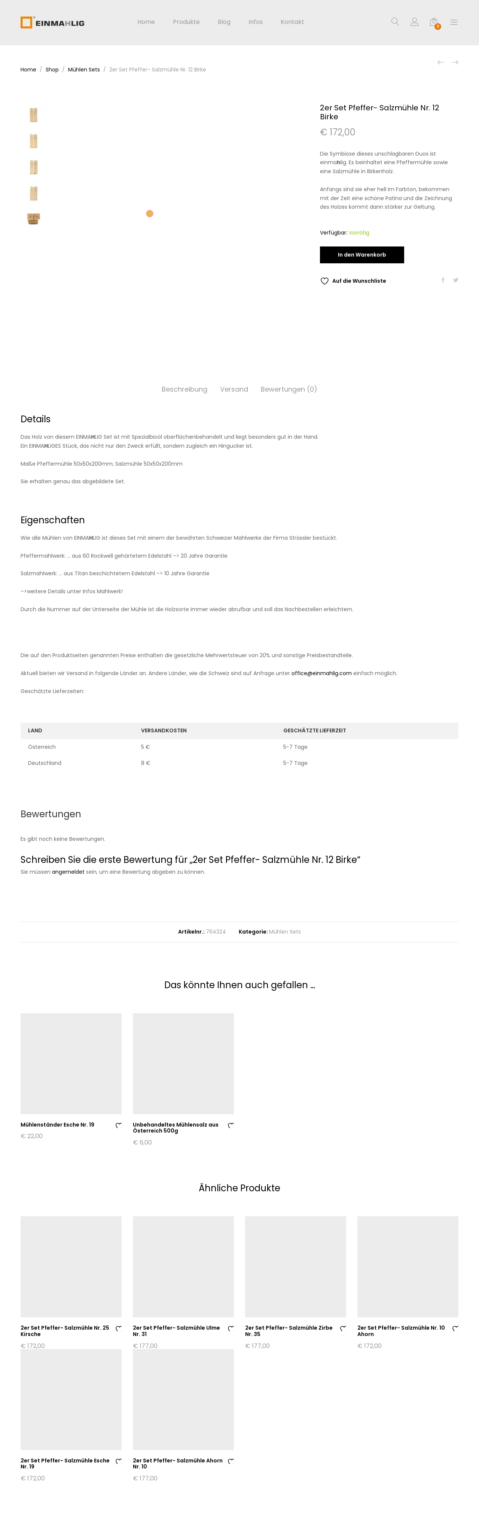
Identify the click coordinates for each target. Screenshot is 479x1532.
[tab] (184, 389)
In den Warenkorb (362, 254)
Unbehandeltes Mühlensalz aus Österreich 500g (176, 1128)
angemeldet (68, 872)
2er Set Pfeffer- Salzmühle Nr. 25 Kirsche (65, 1331)
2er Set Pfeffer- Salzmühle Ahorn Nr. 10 (178, 1464)
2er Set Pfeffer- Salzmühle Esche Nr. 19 (65, 1464)
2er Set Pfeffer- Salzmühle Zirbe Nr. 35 (289, 1331)
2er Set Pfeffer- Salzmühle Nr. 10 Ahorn (401, 1331)
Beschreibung (184, 389)
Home (146, 22)
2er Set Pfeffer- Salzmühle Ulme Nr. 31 (176, 1331)
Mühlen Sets (285, 931)
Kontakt (292, 22)
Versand (234, 389)
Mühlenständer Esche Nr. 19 (57, 1124)
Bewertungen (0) (289, 389)
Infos (255, 22)
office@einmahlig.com (322, 673)
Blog (224, 22)
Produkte (186, 22)
